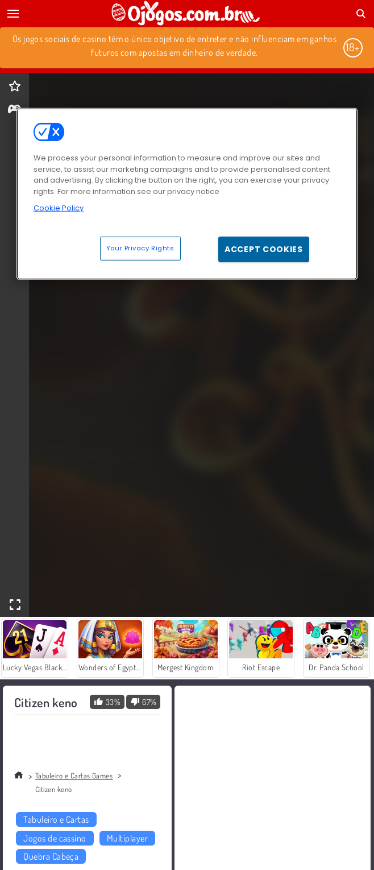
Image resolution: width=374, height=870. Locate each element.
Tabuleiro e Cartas (56, 819)
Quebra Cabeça (50, 856)
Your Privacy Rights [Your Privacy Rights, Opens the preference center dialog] (140, 248)
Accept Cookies (264, 249)
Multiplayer (127, 838)
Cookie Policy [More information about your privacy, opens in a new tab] (59, 208)
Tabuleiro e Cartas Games (74, 775)
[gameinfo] (14, 110)
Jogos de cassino (54, 838)
